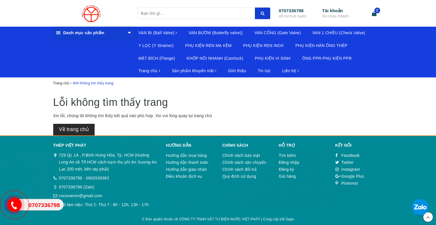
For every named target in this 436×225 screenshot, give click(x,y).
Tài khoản (332, 10)
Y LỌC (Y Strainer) (156, 45)
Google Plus (349, 176)
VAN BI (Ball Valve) (158, 32)
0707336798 (291, 10)
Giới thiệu (237, 70)
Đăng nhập (289, 162)
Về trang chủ (74, 129)
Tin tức (264, 70)
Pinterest (346, 183)
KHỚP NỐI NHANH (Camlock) (215, 58)
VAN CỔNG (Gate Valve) (277, 32)
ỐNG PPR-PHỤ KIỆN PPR (327, 58)
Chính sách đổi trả (239, 169)
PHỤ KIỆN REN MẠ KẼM (208, 45)
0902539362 (97, 178)
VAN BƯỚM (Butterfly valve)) (216, 32)
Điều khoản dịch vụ (184, 176)
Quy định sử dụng (239, 176)
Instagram (347, 169)
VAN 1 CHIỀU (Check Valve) (338, 32)
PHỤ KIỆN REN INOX (263, 45)
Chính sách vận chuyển (244, 162)
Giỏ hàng (287, 176)
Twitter (344, 162)
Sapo (290, 219)
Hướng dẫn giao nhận (186, 169)
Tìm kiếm (287, 155)
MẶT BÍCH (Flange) (157, 58)
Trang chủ (149, 70)
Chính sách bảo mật (241, 155)
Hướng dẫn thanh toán (187, 162)
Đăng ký (286, 169)
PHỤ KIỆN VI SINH (272, 58)
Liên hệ (290, 70)
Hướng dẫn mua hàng (186, 155)
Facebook (347, 155)
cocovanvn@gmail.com (80, 195)
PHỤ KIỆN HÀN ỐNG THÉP (321, 45)
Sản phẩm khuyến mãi (194, 70)
